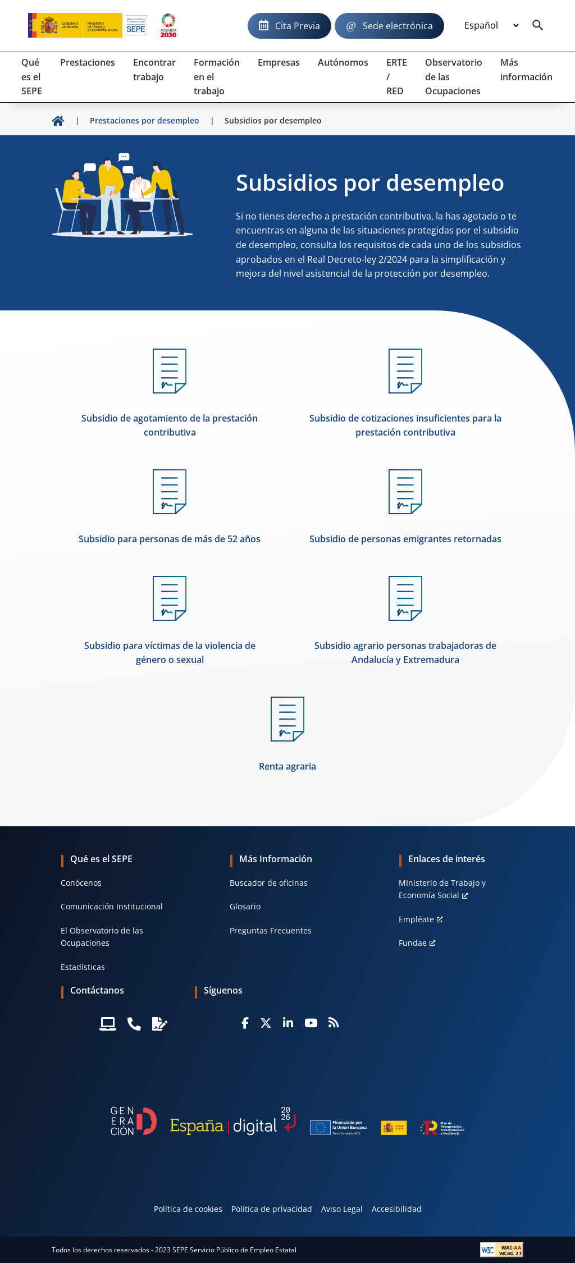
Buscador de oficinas (269, 882)
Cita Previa (297, 26)
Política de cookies (188, 1208)
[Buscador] (538, 26)
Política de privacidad (271, 1208)
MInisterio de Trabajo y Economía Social (442, 888)
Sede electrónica (398, 26)
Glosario (245, 906)
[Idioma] (491, 26)
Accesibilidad (397, 1208)
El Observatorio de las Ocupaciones (102, 936)
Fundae (413, 942)
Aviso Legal (342, 1208)
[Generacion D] (287, 1121)
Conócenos (81, 882)
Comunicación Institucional (112, 906)
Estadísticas (83, 967)
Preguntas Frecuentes (271, 930)
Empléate (416, 919)
